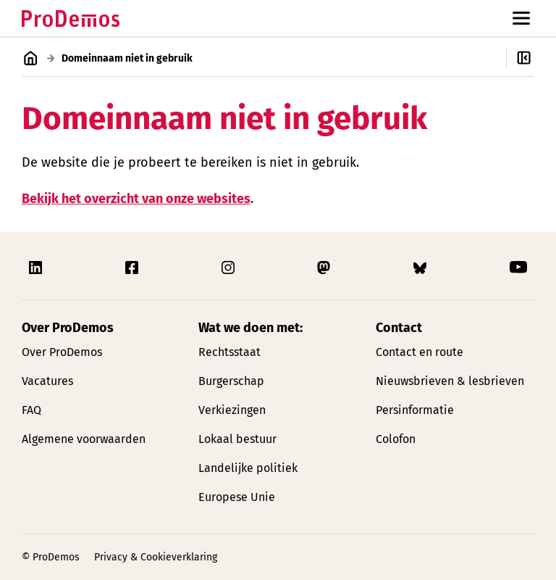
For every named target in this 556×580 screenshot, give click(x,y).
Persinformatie (415, 410)
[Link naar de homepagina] (70, 18)
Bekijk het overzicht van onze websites (136, 198)
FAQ (31, 410)
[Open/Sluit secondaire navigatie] (531, 58)
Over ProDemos (62, 352)
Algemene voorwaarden (84, 439)
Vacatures (47, 381)
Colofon (396, 439)
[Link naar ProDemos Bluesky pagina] (421, 267)
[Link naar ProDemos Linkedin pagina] (37, 267)
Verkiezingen (232, 410)
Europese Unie (236, 497)
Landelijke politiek (248, 468)
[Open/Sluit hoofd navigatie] (521, 18)
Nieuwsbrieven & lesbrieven (450, 381)
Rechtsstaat (229, 352)
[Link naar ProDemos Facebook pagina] (133, 267)
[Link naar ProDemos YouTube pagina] (518, 267)
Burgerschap (231, 381)
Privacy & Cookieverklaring (155, 557)
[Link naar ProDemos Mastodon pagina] (325, 267)
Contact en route (419, 352)
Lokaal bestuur (237, 439)
